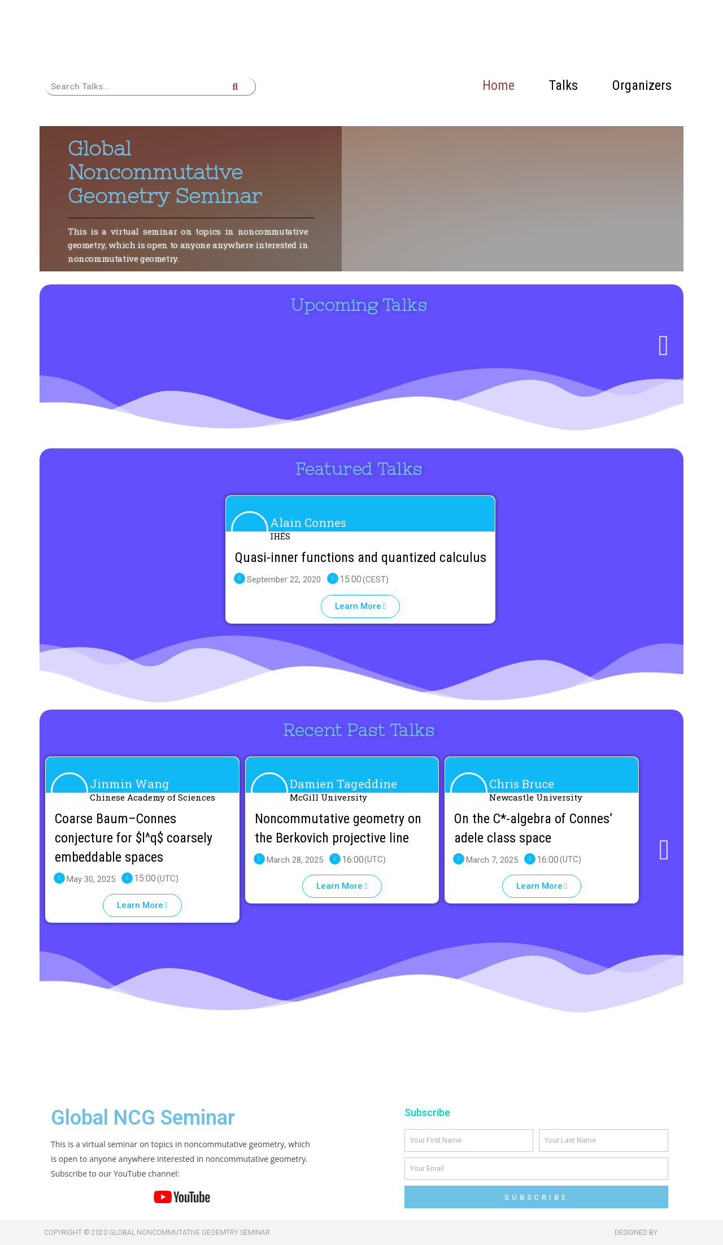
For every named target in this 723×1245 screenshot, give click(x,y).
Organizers (642, 85)
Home (498, 85)
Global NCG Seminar (143, 1118)
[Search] (235, 86)
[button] (360, 606)
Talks (563, 85)
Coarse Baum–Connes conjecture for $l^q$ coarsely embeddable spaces (133, 837)
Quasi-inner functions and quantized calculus (360, 557)
